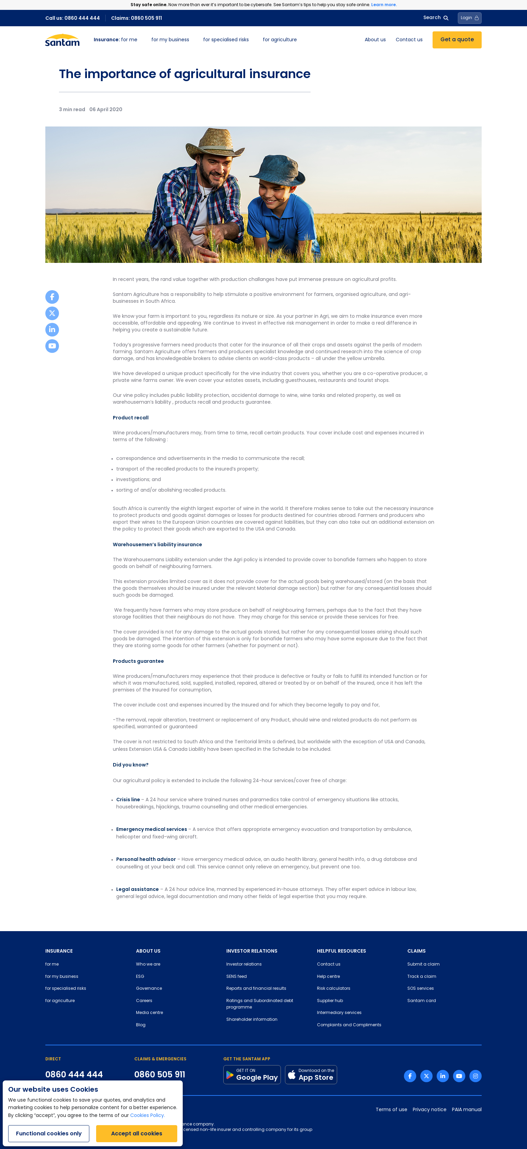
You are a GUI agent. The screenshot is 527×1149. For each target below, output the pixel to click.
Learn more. (384, 5)
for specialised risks (226, 40)
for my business (170, 40)
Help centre (328, 977)
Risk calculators (333, 989)
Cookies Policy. (147, 1115)
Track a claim (421, 977)
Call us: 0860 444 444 (72, 18)
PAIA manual (467, 1110)
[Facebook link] (410, 1076)
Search (435, 17)
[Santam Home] (62, 40)
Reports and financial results (256, 989)
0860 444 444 (74, 1074)
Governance (149, 989)
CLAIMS (416, 950)
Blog (141, 1025)
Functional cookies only (49, 1133)
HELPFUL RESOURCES (341, 950)
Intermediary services (339, 1013)
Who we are (148, 965)
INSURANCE (59, 950)
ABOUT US (148, 950)
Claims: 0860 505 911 (136, 18)
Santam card (421, 1001)
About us (375, 40)
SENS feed (236, 977)
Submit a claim (423, 965)
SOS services (420, 989)
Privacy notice (430, 1110)
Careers (144, 1001)
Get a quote (457, 40)
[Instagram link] (475, 1076)
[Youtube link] (459, 1076)
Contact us (409, 40)
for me (115, 40)
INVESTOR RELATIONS (251, 950)
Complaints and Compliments (349, 1025)
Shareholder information (251, 1020)
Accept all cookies (136, 1133)
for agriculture (280, 40)
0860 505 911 (159, 1074)
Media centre (149, 1013)
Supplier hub (330, 1001)
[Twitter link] (426, 1076)
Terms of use (391, 1110)
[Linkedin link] (442, 1076)
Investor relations (244, 965)
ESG (140, 977)
